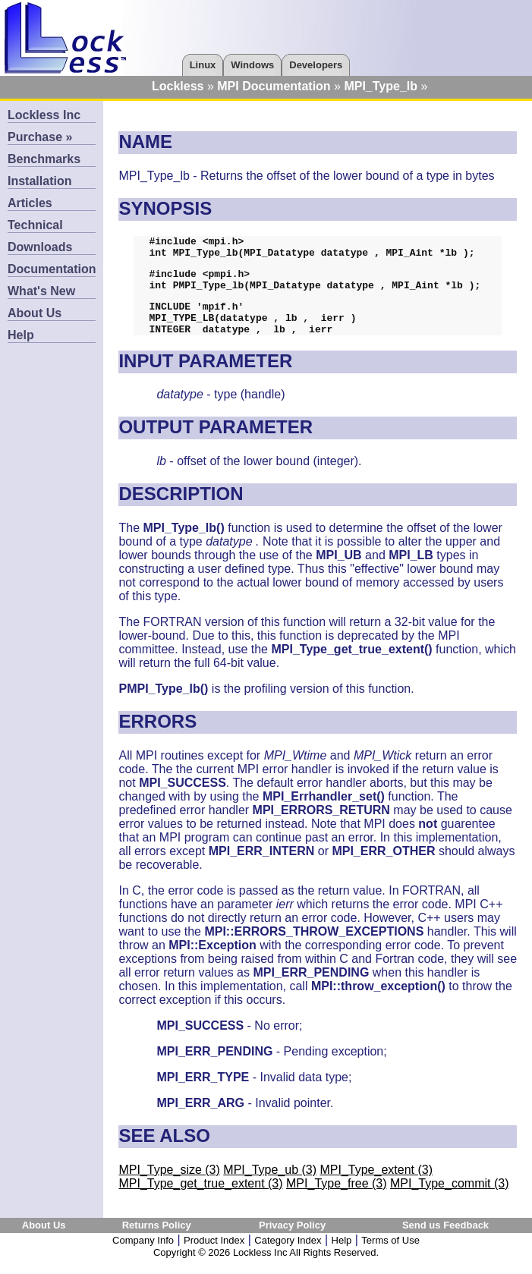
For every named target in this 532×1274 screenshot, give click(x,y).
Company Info (143, 1256)
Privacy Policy (292, 1241)
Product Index (214, 1256)
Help (21, 335)
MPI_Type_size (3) (168, 1185)
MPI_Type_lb (380, 86)
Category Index (287, 1256)
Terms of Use (390, 1256)
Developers (315, 65)
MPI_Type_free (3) (336, 1199)
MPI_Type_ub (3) (269, 1185)
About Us (34, 313)
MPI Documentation (273, 86)
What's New (41, 291)
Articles (30, 203)
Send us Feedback (445, 1241)
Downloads (40, 247)
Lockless (177, 86)
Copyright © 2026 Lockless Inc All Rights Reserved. (266, 1268)
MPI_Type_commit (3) (449, 1199)
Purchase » (40, 137)
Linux (203, 65)
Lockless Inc (44, 115)
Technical (35, 225)
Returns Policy (156, 1241)
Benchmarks (44, 159)
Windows (252, 65)
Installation (39, 181)
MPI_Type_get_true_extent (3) (200, 1199)
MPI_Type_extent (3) (376, 1185)
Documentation (52, 269)
